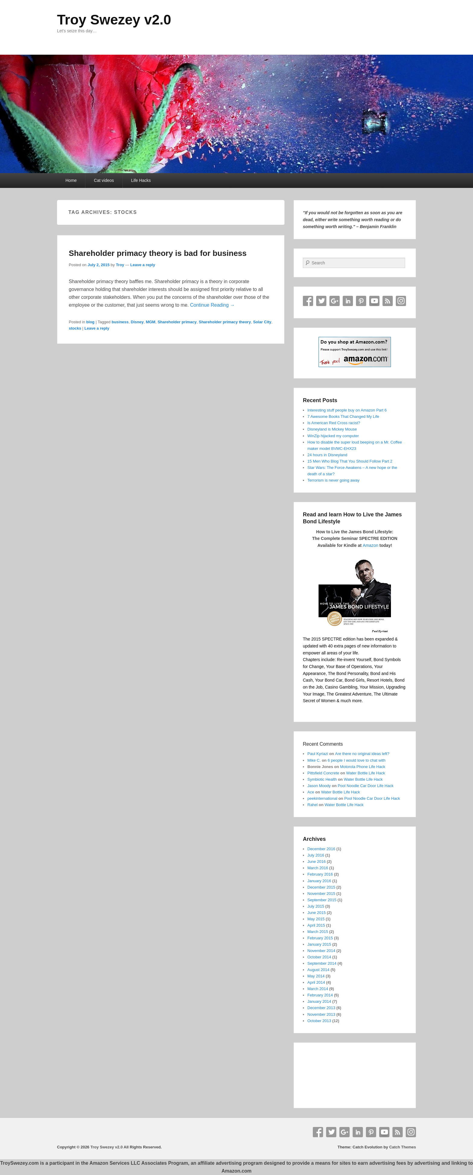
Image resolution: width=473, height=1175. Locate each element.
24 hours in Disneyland (327, 455)
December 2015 (321, 887)
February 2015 (320, 938)
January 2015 (319, 944)
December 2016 (321, 849)
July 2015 (315, 906)
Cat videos (104, 180)
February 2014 (320, 995)
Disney (137, 322)
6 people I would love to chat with (357, 760)
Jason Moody (319, 785)
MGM (150, 322)
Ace (310, 792)
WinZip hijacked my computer (333, 436)
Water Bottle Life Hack (365, 773)
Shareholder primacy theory (225, 322)
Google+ (334, 301)
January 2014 (319, 1001)
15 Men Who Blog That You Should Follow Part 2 (349, 461)
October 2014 (319, 957)
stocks (75, 328)
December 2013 (321, 1008)
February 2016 (320, 874)
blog (90, 322)
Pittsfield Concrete (323, 773)
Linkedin (348, 301)
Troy (120, 265)
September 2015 (321, 900)
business (120, 322)
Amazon (370, 545)
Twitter (321, 301)
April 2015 (316, 925)
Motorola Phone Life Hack (362, 766)
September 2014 (321, 963)
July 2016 (315, 855)
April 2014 (316, 982)
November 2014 (321, 950)
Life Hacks (141, 180)
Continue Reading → (212, 305)
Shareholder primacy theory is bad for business (158, 253)
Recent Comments (323, 744)
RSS (388, 301)
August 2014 (318, 969)
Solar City (262, 322)
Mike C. (314, 760)
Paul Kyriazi (317, 753)
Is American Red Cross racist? (333, 423)
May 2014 (316, 976)
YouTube (374, 301)
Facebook (308, 301)
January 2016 (319, 881)
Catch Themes (402, 1147)
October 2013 (319, 1020)
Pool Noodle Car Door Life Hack (365, 785)
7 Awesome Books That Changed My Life (343, 416)
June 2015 (316, 912)
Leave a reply (142, 265)
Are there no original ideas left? (362, 753)
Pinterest (361, 301)
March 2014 (317, 988)
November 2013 (321, 1014)
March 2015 (317, 931)
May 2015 (316, 919)
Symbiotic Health (322, 779)
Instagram (401, 301)
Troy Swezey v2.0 (114, 19)
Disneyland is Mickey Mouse (332, 429)
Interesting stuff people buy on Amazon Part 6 (347, 410)
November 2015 (321, 893)
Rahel (312, 804)
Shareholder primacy (176, 322)
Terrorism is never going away (333, 480)
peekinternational (322, 798)
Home (71, 180)
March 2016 (317, 868)
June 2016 (316, 861)
